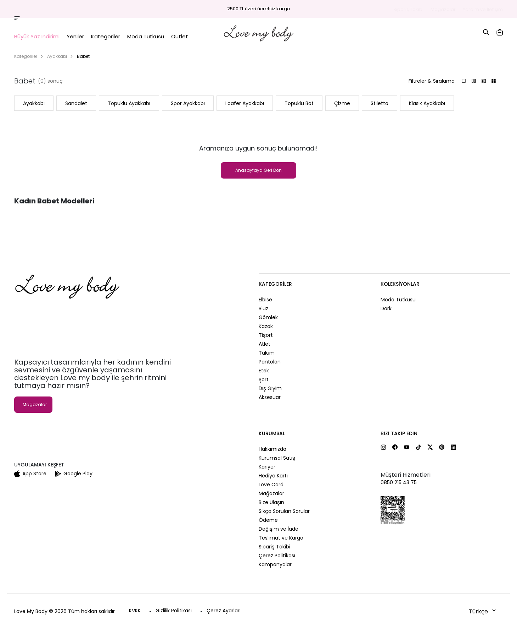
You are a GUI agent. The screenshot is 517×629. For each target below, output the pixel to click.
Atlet (264, 344)
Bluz (263, 308)
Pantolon (270, 361)
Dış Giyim (270, 388)
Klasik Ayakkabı (427, 103)
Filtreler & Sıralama (432, 80)
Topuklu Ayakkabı (129, 103)
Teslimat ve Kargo (281, 537)
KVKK (135, 610)
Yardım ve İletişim (483, 9)
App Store (30, 473)
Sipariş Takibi (408, 9)
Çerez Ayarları (224, 610)
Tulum (267, 352)
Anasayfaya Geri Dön (258, 170)
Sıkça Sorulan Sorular (284, 511)
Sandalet (76, 103)
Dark (386, 308)
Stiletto (379, 103)
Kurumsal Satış (277, 457)
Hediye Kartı (273, 475)
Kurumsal (272, 433)
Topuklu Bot (299, 103)
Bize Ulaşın (271, 502)
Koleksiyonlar (400, 284)
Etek (264, 370)
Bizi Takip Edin (399, 433)
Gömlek (268, 317)
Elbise (265, 299)
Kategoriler (25, 56)
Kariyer (267, 466)
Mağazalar (443, 9)
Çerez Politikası (277, 555)
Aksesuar (270, 397)
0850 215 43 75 (399, 482)
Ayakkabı (57, 56)
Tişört (266, 335)
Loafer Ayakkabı (244, 103)
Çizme (342, 103)
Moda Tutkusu (398, 299)
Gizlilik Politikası (174, 610)
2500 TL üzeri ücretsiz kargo (258, 8)
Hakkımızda (272, 449)
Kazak (266, 326)
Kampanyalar (275, 564)
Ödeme (268, 520)
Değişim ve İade (278, 528)
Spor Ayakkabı (188, 103)
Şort (264, 379)
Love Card (271, 484)
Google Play (73, 473)
